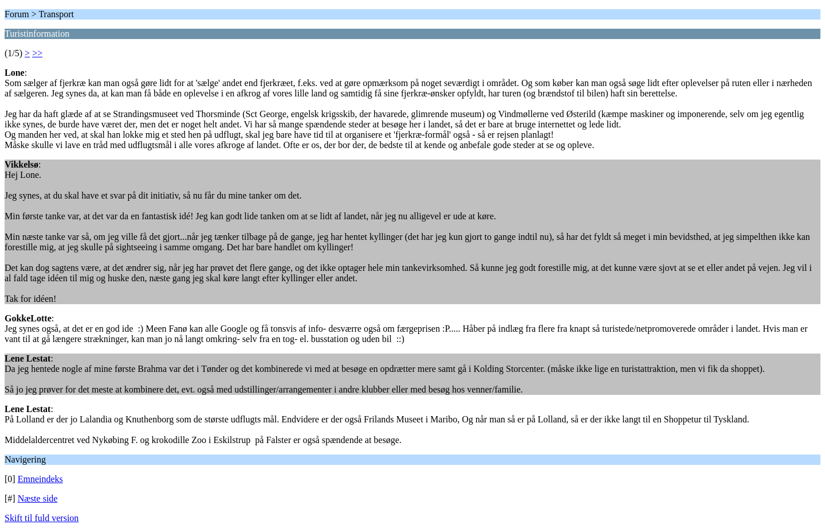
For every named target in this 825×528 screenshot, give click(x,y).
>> (37, 53)
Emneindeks (40, 479)
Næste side (38, 498)
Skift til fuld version (41, 518)
